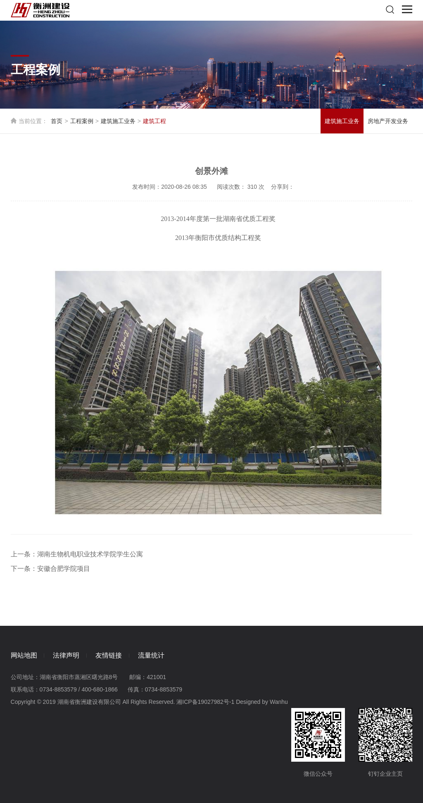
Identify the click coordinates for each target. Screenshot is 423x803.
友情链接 (113, 654)
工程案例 (81, 121)
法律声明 (68, 654)
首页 (56, 121)
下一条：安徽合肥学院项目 (50, 568)
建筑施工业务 (118, 121)
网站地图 (24, 654)
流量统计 (157, 654)
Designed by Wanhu (262, 701)
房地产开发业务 (388, 121)
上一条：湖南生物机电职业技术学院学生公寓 (77, 554)
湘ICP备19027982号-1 (205, 701)
